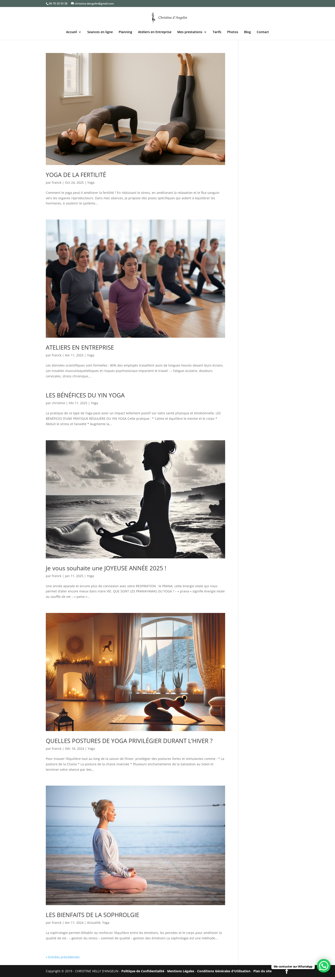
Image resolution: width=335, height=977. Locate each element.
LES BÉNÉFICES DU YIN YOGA (85, 395)
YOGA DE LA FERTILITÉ (76, 175)
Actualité (93, 922)
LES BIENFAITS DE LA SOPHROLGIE (92, 915)
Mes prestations (189, 32)
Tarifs (217, 32)
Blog (247, 32)
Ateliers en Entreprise (154, 32)
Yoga (91, 182)
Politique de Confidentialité (142, 971)
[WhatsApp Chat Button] (323, 965)
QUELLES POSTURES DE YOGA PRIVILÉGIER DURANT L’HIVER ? (129, 741)
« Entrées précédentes (63, 957)
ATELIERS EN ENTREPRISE (80, 347)
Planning (125, 32)
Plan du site (262, 971)
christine (58, 403)
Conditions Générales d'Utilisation (223, 971)
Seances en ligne (100, 32)
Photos (232, 32)
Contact (263, 32)
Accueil (71, 32)
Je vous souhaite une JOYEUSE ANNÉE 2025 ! (106, 568)
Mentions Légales (180, 971)
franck (56, 182)
